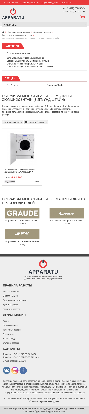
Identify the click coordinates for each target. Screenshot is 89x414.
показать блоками (36, 122)
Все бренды (12, 85)
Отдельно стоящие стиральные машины (26, 64)
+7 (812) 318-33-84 (21, 354)
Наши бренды (9, 338)
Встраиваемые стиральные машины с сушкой (28, 61)
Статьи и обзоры (11, 343)
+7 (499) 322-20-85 (21, 357)
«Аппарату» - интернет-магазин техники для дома (29, 408)
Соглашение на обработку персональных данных (27, 398)
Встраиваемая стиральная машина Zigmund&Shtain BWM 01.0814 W (20, 170)
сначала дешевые (12, 122)
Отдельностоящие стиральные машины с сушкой (30, 67)
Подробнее (10, 182)
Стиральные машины (19, 53)
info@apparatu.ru (17, 361)
